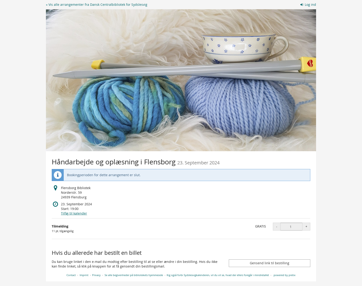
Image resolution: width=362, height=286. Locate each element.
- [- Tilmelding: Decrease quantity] (276, 226)
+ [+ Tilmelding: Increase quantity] (306, 226)
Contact (71, 275)
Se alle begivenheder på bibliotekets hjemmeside (134, 275)
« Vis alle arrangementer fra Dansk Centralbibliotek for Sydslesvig (96, 4)
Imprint (84, 275)
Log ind (308, 4)
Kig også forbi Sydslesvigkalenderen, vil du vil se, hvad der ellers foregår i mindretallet (218, 275)
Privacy (96, 275)
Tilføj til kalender (74, 213)
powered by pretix (285, 275)
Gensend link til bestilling (269, 263)
